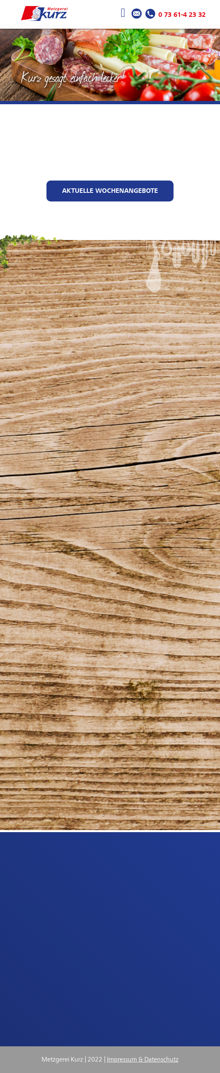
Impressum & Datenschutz (142, 1059)
